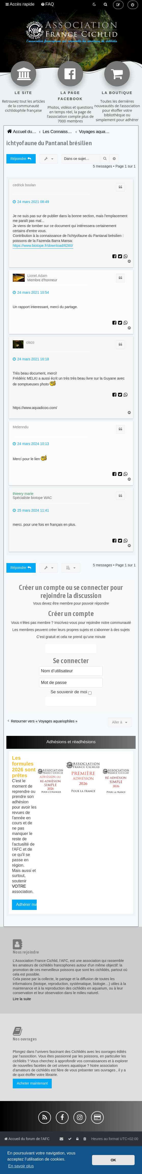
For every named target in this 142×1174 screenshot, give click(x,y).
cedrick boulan (24, 185)
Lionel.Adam (37, 276)
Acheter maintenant (32, 1083)
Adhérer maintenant (34, 904)
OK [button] (113, 1160)
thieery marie (23, 494)
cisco (30, 342)
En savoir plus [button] (21, 1166)
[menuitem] (47, 4)
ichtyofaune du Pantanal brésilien (49, 142)
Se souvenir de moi (71, 692)
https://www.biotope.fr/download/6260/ (43, 246)
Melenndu (21, 427)
